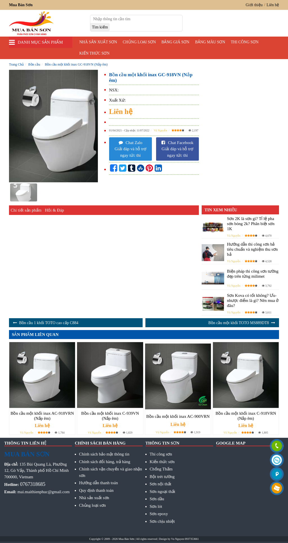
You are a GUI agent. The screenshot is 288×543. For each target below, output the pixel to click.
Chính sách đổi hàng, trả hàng (104, 461)
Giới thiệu (254, 5)
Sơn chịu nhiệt (162, 521)
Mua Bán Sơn (126, 538)
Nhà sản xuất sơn (98, 42)
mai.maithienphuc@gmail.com (43, 492)
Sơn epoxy (159, 513)
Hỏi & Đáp (54, 210)
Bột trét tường (162, 476)
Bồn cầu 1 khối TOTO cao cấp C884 (48, 323)
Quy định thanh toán (96, 490)
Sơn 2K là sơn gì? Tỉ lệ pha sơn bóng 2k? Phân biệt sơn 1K (250, 223)
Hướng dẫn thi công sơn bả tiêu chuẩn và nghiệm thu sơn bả (252, 249)
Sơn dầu (157, 499)
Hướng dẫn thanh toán (98, 483)
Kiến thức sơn (94, 53)
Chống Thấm (161, 469)
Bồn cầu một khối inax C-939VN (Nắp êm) (110, 416)
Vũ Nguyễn (160, 130)
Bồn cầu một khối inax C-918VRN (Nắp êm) (245, 416)
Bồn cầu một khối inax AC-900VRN (178, 416)
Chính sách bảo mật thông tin (104, 454)
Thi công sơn (245, 42)
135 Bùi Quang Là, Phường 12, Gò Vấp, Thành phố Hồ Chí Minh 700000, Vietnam (36, 470)
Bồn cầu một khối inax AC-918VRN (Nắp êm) (42, 416)
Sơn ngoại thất (162, 491)
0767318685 (32, 484)
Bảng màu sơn (210, 42)
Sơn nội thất (160, 484)
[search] (100, 27)
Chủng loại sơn (139, 42)
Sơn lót (156, 506)
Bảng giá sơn (175, 42)
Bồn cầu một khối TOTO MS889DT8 (238, 323)
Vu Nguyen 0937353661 (185, 538)
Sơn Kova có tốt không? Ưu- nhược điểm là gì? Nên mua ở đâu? (252, 300)
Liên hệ (273, 5)
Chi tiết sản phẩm (26, 210)
